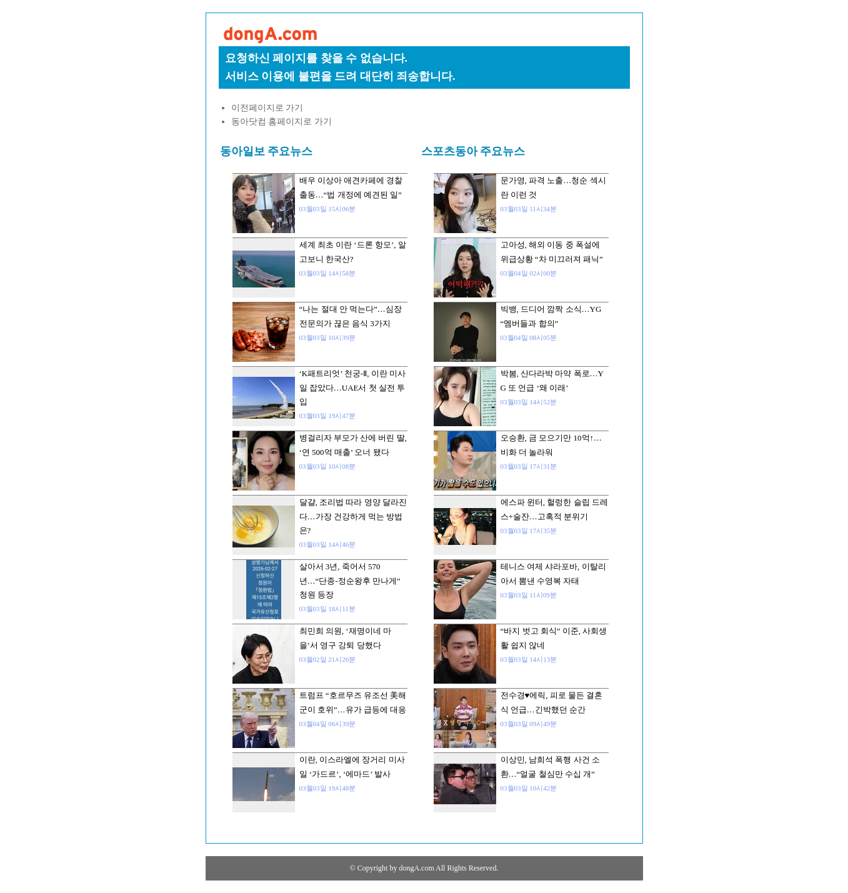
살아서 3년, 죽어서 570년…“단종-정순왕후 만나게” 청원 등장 (350, 580)
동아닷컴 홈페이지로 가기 (281, 121)
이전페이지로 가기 (267, 107)
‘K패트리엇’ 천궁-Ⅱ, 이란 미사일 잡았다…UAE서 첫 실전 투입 (352, 387)
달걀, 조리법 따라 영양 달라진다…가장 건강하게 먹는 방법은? (353, 516)
